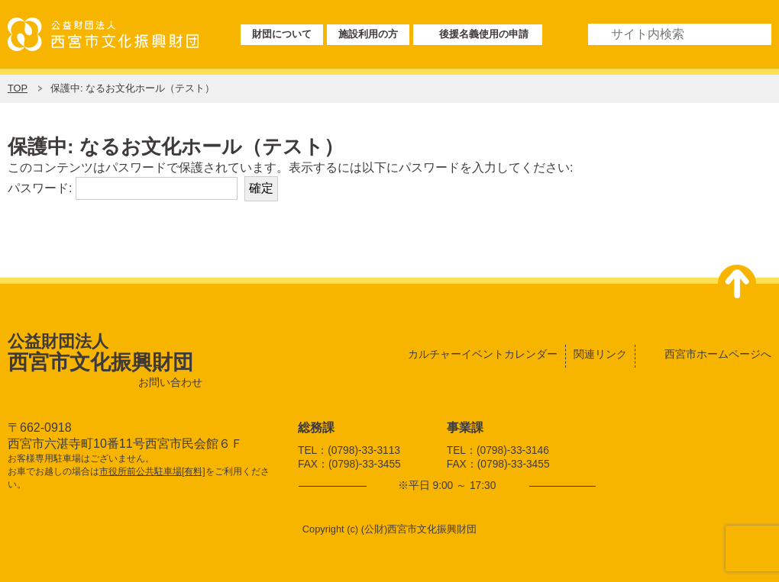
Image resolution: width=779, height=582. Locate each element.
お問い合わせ (170, 382)
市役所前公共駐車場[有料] (152, 471)
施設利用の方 (368, 34)
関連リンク (600, 354)
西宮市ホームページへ (717, 354)
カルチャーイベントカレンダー (483, 354)
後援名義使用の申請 (483, 34)
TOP (17, 88)
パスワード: (123, 188)
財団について (282, 34)
